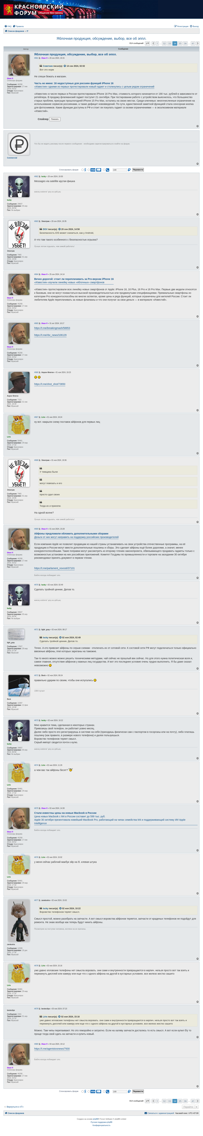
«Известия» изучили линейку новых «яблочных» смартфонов (74, 281)
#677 (36, 900)
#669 (36, 529)
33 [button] (169, 43)
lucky (45, 637)
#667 (36, 417)
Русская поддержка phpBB (101, 1122)
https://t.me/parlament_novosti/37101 (54, 568)
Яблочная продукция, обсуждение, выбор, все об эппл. (101, 38)
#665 (36, 323)
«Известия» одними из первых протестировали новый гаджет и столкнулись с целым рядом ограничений (94, 85)
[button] (147, 43)
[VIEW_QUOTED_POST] (65, 66)
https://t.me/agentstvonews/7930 (52, 1048)
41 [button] (193, 43)
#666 (36, 372)
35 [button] (180, 43)
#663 (36, 221)
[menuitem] (7, 26)
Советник (48, 66)
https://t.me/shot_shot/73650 (49, 384)
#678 (36, 966)
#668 (36, 460)
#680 (36, 1044)
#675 (36, 808)
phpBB (95, 1119)
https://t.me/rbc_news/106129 (50, 335)
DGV (45, 229)
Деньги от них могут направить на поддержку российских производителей (76, 535)
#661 (36, 58)
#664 (36, 274)
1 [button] (157, 43)
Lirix (45, 1016)
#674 (36, 765)
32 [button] (164, 43)
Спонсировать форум (68, 170)
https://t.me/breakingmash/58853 (52, 328)
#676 (36, 857)
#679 (36, 1009)
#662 (36, 176)
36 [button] (185, 43)
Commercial (12, 158)
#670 (36, 585)
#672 (36, 675)
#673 (36, 720)
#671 (36, 630)
